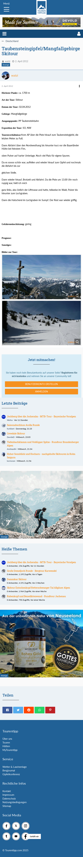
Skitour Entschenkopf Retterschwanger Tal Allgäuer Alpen (38, 587)
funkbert (10, 428)
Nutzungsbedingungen (14, 802)
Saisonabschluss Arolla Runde (23, 425)
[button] (4, 33)
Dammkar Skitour (17, 579)
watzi (7, 61)
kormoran (11, 461)
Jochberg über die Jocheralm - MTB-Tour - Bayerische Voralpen (41, 416)
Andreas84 (11, 449)
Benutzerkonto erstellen (41, 384)
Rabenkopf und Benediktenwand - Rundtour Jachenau (36, 596)
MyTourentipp (9, 749)
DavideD (10, 437)
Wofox (10, 420)
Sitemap (6, 805)
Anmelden (41, 391)
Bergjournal (8, 770)
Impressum (8, 794)
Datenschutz (9, 798)
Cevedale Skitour (16, 433)
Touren (6, 742)
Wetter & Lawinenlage (14, 766)
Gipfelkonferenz (11, 774)
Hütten (6, 746)
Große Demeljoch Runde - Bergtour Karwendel (31, 570)
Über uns (7, 738)
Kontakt (6, 791)
